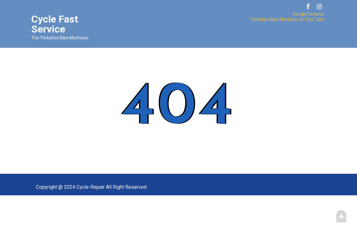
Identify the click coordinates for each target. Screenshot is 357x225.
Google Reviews (308, 14)
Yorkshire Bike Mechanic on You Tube (287, 19)
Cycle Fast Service (54, 24)
